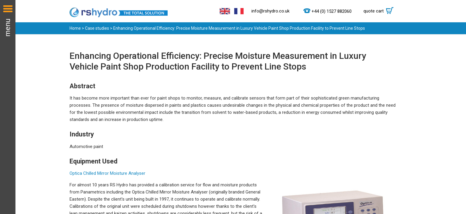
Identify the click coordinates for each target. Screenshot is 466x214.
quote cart (379, 11)
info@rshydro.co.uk (270, 11)
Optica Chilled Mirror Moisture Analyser (107, 173)
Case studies (97, 28)
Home (75, 28)
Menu (7, 107)
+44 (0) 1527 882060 (331, 11)
